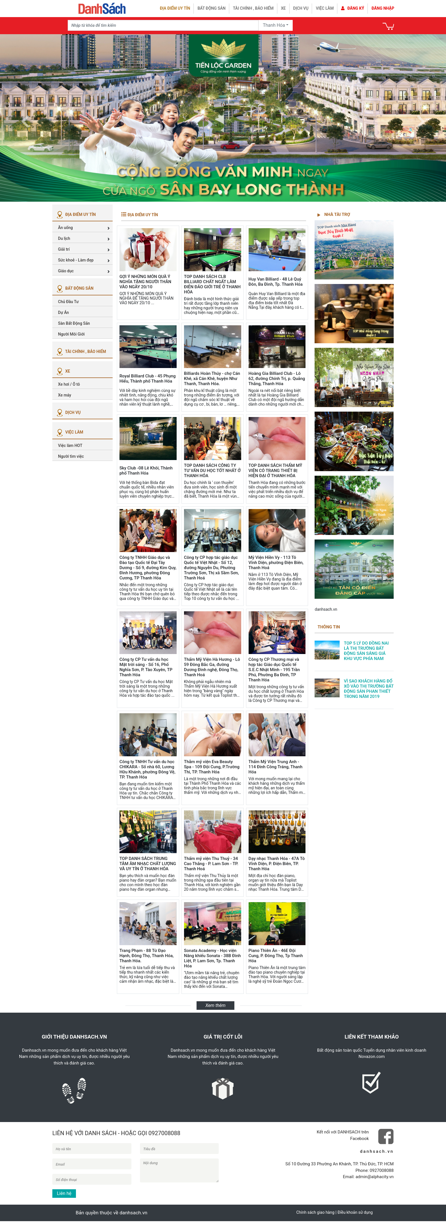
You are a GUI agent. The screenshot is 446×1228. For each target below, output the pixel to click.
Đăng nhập (382, 8)
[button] (25, 118)
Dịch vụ (301, 8)
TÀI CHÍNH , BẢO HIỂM (80, 351)
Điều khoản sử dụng (355, 1212)
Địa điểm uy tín (175, 8)
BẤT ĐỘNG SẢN (74, 288)
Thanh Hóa (274, 25)
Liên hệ (64, 1193)
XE (62, 371)
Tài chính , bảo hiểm (253, 8)
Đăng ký (352, 8)
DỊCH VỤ (68, 412)
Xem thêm (215, 1005)
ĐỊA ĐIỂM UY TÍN (75, 214)
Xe (283, 8)
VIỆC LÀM (69, 432)
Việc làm (325, 8)
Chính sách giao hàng (315, 1212)
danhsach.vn (326, 609)
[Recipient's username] (163, 25)
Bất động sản (211, 8)
